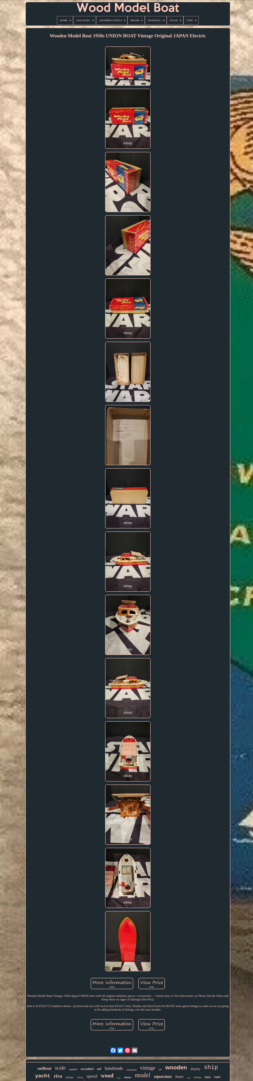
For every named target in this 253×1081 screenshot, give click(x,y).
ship (211, 1067)
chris (208, 1077)
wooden (176, 1067)
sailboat (44, 1068)
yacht (42, 1076)
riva (58, 1076)
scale (60, 1068)
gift (160, 1069)
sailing (197, 1077)
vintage (147, 1068)
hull (188, 1078)
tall (99, 1069)
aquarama (163, 1076)
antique (70, 1077)
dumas (127, 1077)
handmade (114, 1068)
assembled (87, 1069)
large (119, 1078)
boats (179, 1076)
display (195, 1069)
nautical (73, 1069)
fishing (80, 1077)
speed (92, 1076)
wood (107, 1075)
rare (217, 1077)
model (142, 1075)
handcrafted (131, 1070)
